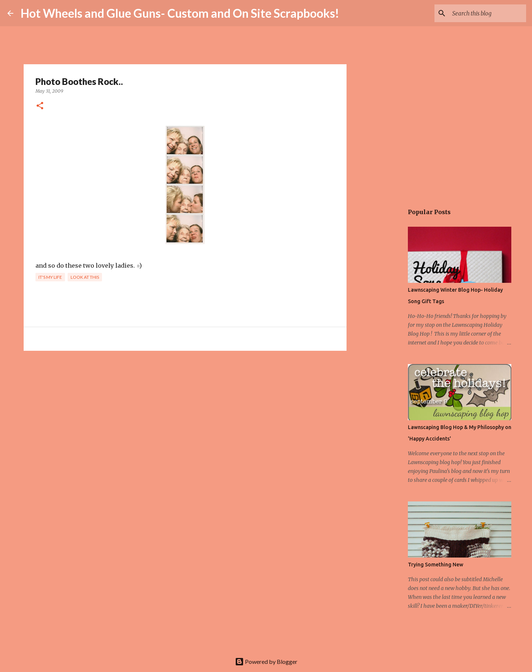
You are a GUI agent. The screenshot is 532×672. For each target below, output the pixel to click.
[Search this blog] (487, 13)
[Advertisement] (185, 413)
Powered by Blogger (266, 661)
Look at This (85, 277)
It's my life (50, 277)
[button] (39, 106)
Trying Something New (435, 565)
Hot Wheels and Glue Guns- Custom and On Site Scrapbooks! (180, 13)
